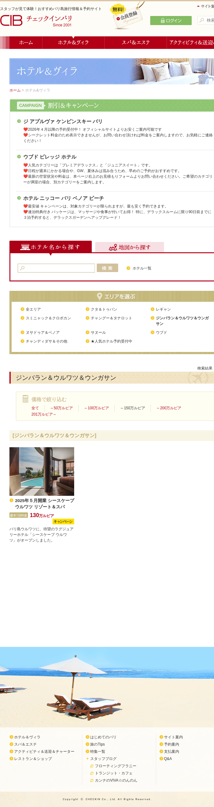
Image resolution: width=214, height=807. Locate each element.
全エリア (33, 309)
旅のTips (97, 744)
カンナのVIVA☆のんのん (116, 780)
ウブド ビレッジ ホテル (49, 157)
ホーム (25, 42)
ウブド (161, 332)
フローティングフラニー (115, 766)
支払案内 (171, 751)
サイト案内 (173, 737)
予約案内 (171, 744)
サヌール (98, 332)
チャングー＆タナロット (111, 318)
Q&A (168, 759)
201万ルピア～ (44, 414)
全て (35, 408)
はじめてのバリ (103, 737)
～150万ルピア (132, 408)
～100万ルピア (96, 408)
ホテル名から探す (50, 248)
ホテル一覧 (142, 268)
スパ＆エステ (136, 42)
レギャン (163, 309)
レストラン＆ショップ (33, 759)
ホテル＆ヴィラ (73, 42)
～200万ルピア (168, 408)
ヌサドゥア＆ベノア (43, 332)
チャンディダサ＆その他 (46, 341)
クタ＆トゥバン (104, 309)
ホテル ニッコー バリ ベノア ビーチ (63, 198)
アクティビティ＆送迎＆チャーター (44, 751)
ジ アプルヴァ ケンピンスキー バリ (63, 121)
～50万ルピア (61, 408)
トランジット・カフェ (114, 773)
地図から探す (129, 248)
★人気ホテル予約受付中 (111, 341)
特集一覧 (97, 751)
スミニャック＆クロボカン (48, 318)
